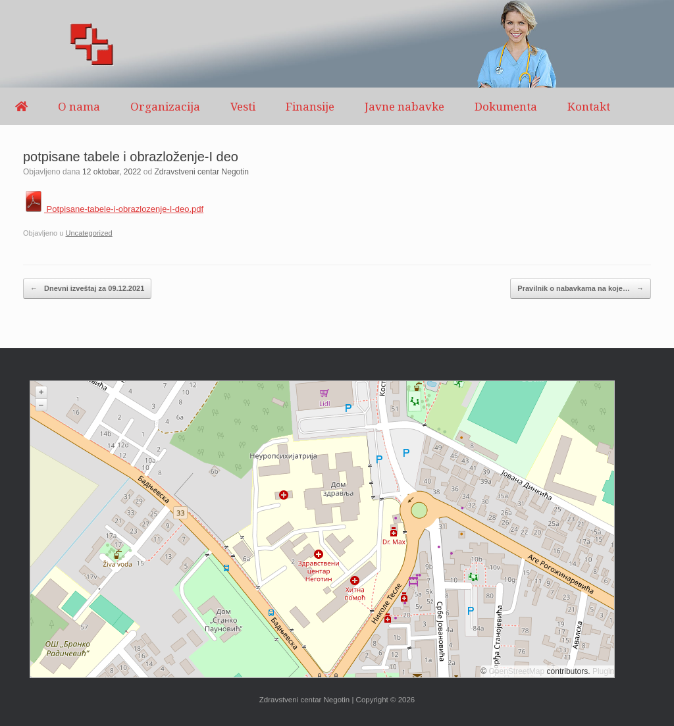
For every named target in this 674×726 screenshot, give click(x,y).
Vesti (242, 106)
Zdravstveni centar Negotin (202, 171)
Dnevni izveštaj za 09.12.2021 (87, 288)
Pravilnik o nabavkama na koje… (580, 288)
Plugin (602, 671)
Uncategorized (88, 233)
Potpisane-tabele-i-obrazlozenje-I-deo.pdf (113, 209)
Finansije (310, 106)
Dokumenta (506, 106)
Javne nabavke (404, 106)
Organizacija (165, 106)
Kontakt (588, 106)
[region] (337, 44)
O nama (79, 106)
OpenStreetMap (517, 671)
